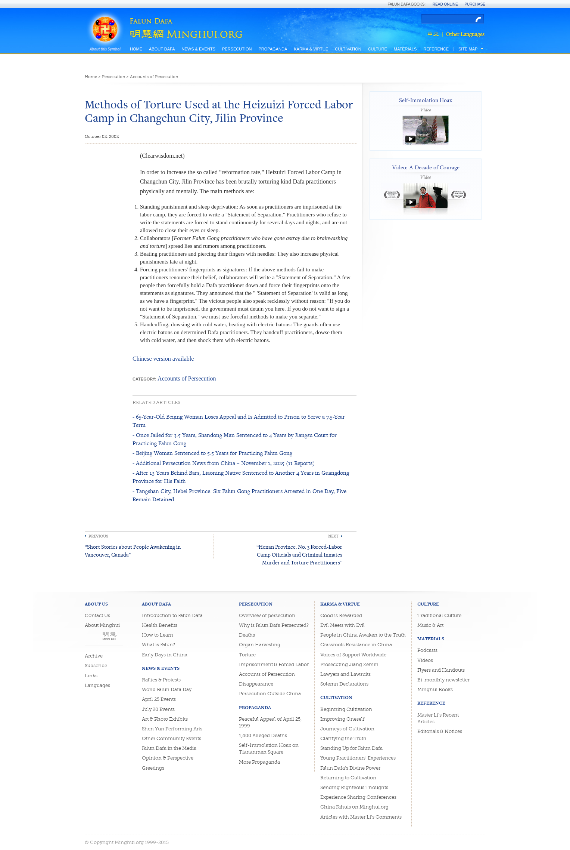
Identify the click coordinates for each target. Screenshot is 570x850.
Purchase (474, 4)
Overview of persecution (267, 615)
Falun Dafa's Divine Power (350, 768)
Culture (377, 49)
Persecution (237, 49)
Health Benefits (159, 625)
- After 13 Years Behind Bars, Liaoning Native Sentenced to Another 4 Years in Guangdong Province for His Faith (241, 477)
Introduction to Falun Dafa (172, 615)
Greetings (153, 768)
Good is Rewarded (341, 615)
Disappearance (256, 684)
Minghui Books (435, 689)
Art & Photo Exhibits (165, 719)
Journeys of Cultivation (347, 729)
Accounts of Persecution (154, 76)
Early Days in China (164, 654)
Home (136, 49)
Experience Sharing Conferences (358, 797)
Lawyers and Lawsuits (345, 674)
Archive (94, 656)
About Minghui (102, 625)
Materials (405, 49)
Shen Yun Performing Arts (172, 729)
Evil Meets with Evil (342, 625)
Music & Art (430, 625)
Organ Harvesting (259, 644)
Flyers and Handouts (441, 670)
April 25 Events (159, 699)
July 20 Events (158, 709)
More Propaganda (259, 762)
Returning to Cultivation (348, 777)
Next (333, 536)
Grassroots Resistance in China (356, 644)
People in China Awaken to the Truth (363, 635)
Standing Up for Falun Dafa (351, 748)
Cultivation (348, 49)
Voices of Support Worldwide (353, 654)
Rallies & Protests (161, 680)
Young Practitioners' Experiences (358, 758)
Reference (436, 49)
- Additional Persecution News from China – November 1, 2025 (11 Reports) (224, 463)
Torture (247, 654)
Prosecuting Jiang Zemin (349, 664)
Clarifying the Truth (343, 738)
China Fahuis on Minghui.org (354, 807)
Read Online (445, 4)
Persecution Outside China (270, 693)
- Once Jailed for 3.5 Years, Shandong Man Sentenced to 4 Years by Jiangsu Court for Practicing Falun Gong (235, 439)
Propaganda (272, 49)
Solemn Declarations (344, 684)
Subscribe (96, 665)
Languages (97, 685)
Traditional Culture (439, 615)
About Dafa (162, 49)
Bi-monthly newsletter (443, 680)
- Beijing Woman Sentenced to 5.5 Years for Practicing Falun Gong (212, 453)
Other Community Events (171, 738)
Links (91, 675)
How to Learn (157, 635)
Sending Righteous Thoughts (354, 787)
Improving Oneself (342, 719)
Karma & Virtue (311, 49)
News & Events (198, 49)
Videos (425, 660)
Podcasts (427, 650)
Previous (98, 536)
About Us (96, 604)
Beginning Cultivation (346, 709)
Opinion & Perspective (167, 758)
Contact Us (97, 615)
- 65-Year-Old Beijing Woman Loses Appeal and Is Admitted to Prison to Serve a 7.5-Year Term (239, 421)
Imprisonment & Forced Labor (274, 664)
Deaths (247, 635)
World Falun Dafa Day (166, 689)
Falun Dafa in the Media (169, 748)
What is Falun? (158, 644)
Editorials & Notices (439, 731)
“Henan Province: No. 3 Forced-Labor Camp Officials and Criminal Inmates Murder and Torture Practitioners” (299, 554)
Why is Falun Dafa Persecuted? (274, 625)
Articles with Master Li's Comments (361, 817)
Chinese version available (163, 358)
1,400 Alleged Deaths (263, 735)
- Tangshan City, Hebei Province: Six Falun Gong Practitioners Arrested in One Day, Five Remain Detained (239, 495)
